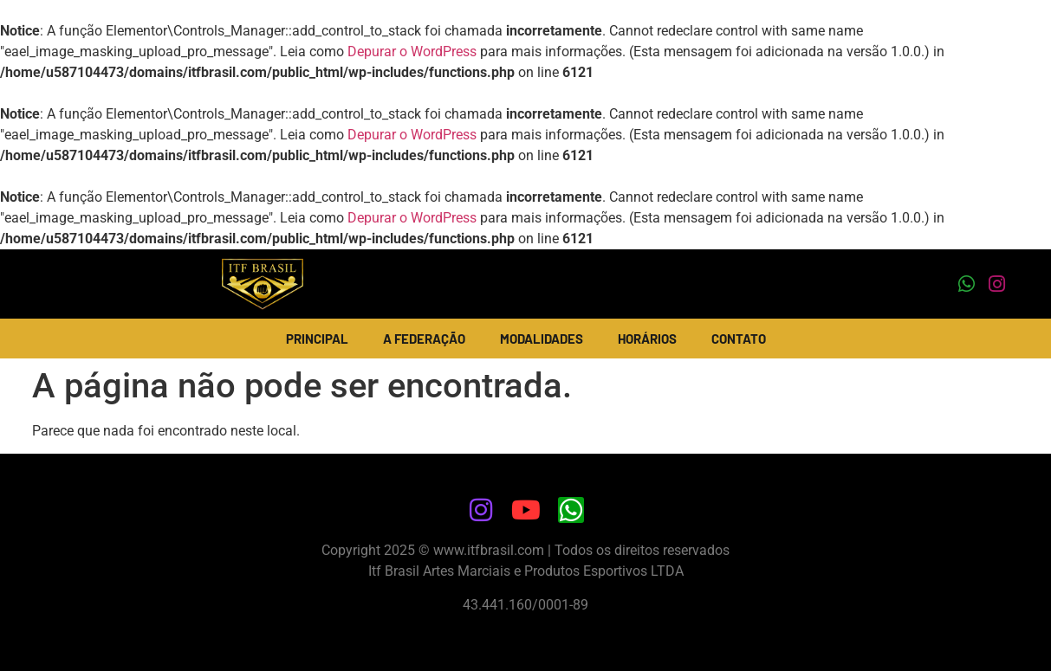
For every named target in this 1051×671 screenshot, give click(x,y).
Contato (738, 338)
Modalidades (541, 338)
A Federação (424, 338)
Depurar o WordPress (412, 51)
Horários (647, 338)
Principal (317, 338)
